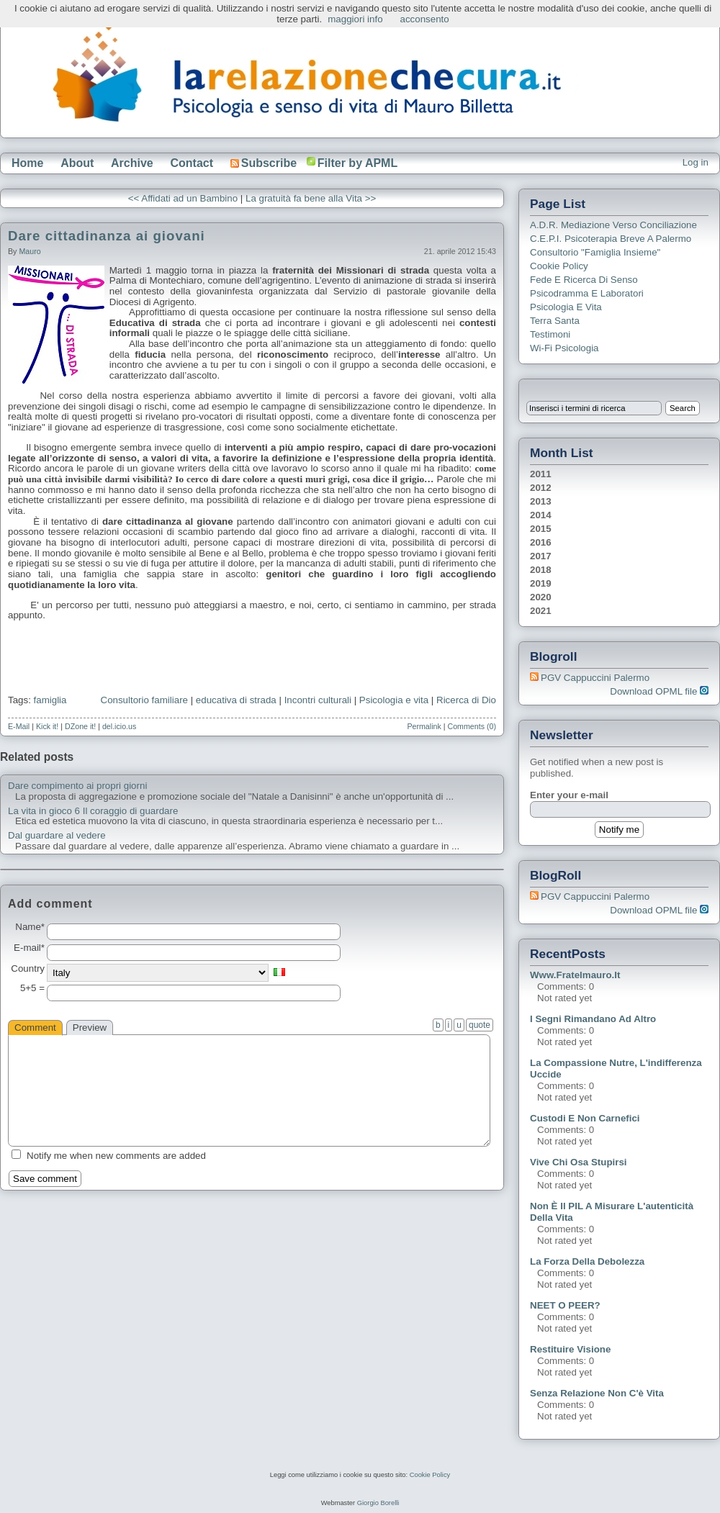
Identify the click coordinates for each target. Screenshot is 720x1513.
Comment (35, 1027)
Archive (132, 163)
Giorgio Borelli (378, 1503)
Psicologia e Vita (566, 307)
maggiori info (355, 19)
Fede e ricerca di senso (584, 279)
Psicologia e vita (393, 700)
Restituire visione (570, 1349)
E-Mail (19, 726)
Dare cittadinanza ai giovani (106, 235)
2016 (541, 542)
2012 (541, 487)
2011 (541, 474)
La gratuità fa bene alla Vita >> (311, 198)
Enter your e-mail (569, 795)
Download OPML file (659, 691)
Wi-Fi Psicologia (564, 348)
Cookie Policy (559, 266)
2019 (541, 583)
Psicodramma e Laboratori (587, 293)
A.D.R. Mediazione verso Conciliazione (613, 225)
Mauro (29, 251)
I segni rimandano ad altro (593, 1018)
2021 (541, 610)
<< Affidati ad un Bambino (183, 198)
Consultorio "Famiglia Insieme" (595, 252)
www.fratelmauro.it (575, 975)
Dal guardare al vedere (57, 836)
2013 (541, 501)
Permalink (424, 726)
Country (28, 969)
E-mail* (29, 948)
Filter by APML (357, 163)
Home (27, 163)
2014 (541, 515)
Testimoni (550, 334)
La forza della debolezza (587, 1261)
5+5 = (32, 988)
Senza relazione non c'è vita (597, 1393)
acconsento (424, 19)
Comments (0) (471, 726)
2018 (541, 569)
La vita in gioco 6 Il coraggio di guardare (93, 811)
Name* (30, 927)
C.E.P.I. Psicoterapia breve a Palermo (610, 238)
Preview (90, 1027)
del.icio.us (119, 726)
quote (479, 1025)
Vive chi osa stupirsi (578, 1162)
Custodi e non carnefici (585, 1118)
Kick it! (47, 726)
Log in (695, 162)
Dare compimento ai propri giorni (77, 786)
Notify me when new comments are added (116, 1155)
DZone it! (80, 726)
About (77, 163)
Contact (191, 163)
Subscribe (263, 163)
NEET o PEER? (565, 1305)
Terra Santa (555, 320)
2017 (541, 556)
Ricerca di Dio (466, 700)
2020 (541, 597)
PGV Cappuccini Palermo (595, 677)
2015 (541, 528)
